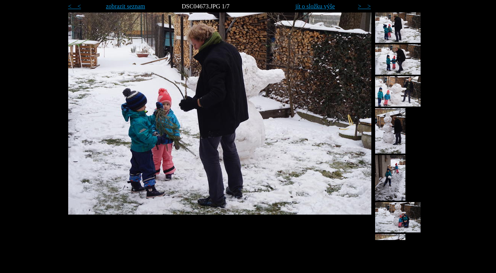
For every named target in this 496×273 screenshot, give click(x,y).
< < (74, 6)
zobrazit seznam (126, 6)
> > (364, 6)
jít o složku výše (315, 6)
